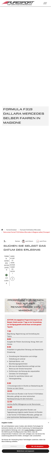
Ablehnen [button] (13, 446)
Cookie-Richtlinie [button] (29, 430)
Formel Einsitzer (11, 230)
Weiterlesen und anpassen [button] (25, 451)
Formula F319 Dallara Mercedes (30, 230)
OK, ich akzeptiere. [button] (37, 446)
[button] (44, 3)
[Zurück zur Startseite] (2, 230)
